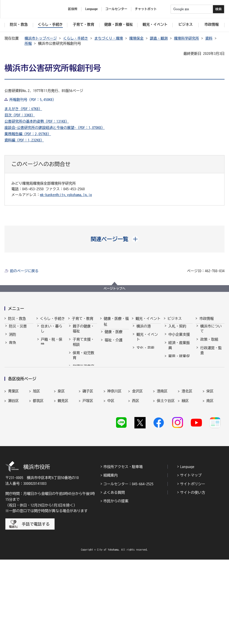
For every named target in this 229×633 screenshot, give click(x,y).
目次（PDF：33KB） (19, 115)
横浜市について (211, 332)
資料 (208, 38)
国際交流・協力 (179, 384)
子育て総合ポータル (83, 424)
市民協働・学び (51, 359)
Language (187, 540)
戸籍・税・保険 (51, 346)
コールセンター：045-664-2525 (128, 557)
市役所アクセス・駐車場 (123, 540)
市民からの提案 (115, 574)
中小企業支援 (179, 338)
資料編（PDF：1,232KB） (24, 140)
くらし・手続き (75, 38)
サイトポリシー (192, 557)
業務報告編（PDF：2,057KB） (27, 134)
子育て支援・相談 (83, 346)
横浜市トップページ (41, 38)
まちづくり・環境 (108, 38)
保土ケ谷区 (166, 471)
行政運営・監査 (211, 354)
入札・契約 (177, 330)
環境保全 (136, 38)
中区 (110, 471)
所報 (28, 43)
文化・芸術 (145, 352)
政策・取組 (209, 343)
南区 (210, 471)
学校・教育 (82, 383)
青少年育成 (82, 392)
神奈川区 (114, 461)
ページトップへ (114, 288)
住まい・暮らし (51, 332)
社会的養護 (82, 413)
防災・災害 (18, 330)
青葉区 (13, 461)
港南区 (162, 461)
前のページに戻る (24, 271)
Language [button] (91, 9)
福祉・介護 (114, 344)
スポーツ (143, 360)
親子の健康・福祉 (83, 332)
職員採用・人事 (211, 367)
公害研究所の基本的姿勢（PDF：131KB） (36, 121)
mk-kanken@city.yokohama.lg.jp (66, 195)
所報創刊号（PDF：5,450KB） (32, 99)
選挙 (203, 400)
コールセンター (116, 9)
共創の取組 (177, 373)
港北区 (187, 461)
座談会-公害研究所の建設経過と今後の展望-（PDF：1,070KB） (54, 127)
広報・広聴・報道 (211, 389)
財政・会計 (209, 378)
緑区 (185, 471)
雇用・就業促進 (179, 362)
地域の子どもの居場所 (83, 402)
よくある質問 (114, 566)
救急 (12, 347)
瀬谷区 (13, 471)
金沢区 (137, 461)
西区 (135, 471)
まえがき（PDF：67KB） (23, 109)
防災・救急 (17, 318)
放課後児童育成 (83, 372)
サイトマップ (190, 548)
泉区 (61, 461)
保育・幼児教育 (83, 359)
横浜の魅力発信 (147, 371)
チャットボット (146, 9)
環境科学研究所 (186, 38)
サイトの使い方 (192, 566)
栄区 (210, 461)
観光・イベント (148, 318)
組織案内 (110, 548)
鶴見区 (63, 471)
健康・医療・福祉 (116, 321)
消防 (12, 338)
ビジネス (175, 318)
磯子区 (88, 461)
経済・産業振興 (179, 349)
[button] (114, 239)
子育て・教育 (82, 318)
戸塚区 (88, 471)
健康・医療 (114, 336)
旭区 (36, 461)
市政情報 (206, 318)
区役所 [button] (72, 9)
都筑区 (38, 471)
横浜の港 (143, 330)
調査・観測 (159, 38)
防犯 (12, 355)
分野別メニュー (179, 397)
